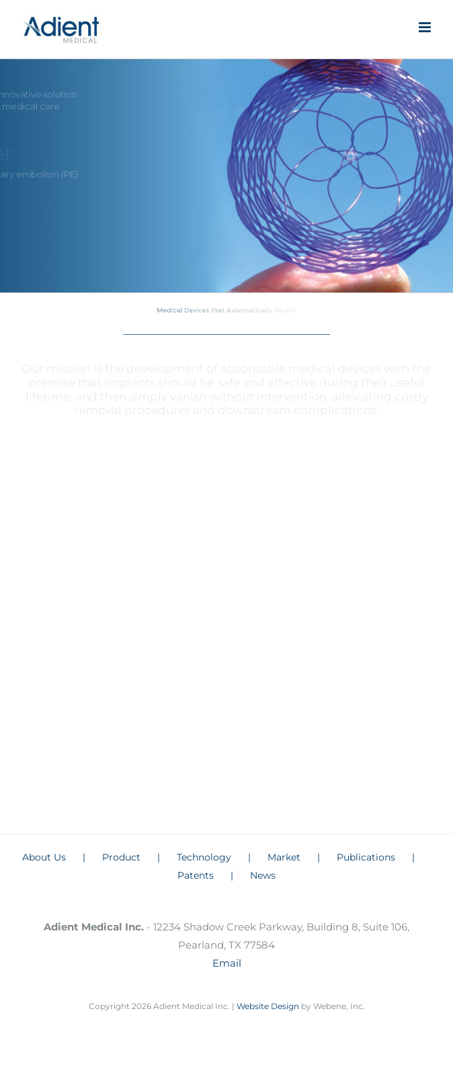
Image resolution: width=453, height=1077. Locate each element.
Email (226, 963)
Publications (366, 857)
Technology (204, 857)
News (263, 875)
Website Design (269, 1006)
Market (283, 857)
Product (121, 857)
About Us (44, 857)
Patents (195, 875)
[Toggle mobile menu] (426, 27)
